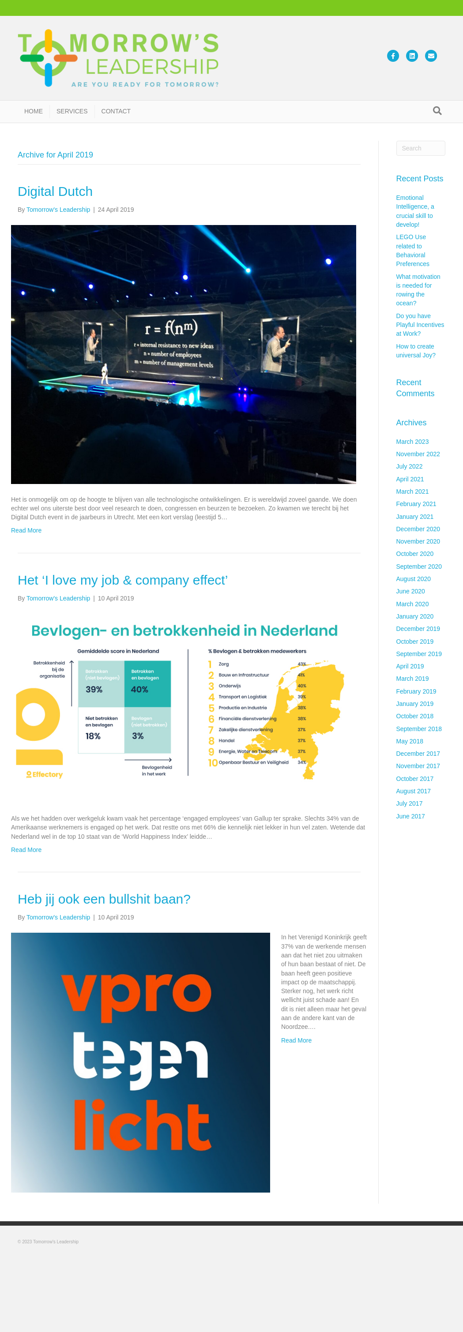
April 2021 (410, 479)
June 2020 (410, 591)
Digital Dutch (55, 191)
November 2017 (418, 765)
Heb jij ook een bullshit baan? (104, 899)
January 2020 (415, 616)
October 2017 (415, 778)
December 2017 (418, 753)
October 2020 (415, 553)
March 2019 (412, 678)
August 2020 (413, 578)
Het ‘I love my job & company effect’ (123, 580)
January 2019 (415, 703)
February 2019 (416, 691)
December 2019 (418, 628)
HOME (33, 111)
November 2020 (418, 541)
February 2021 (416, 503)
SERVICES (72, 111)
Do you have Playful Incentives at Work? (420, 325)
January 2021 (415, 516)
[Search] (437, 111)
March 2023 (412, 441)
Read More (26, 530)
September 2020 (419, 566)
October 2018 (415, 716)
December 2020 (418, 529)
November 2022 (418, 454)
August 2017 (413, 791)
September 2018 (419, 728)
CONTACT (116, 111)
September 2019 (419, 653)
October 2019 (415, 641)
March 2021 (412, 491)
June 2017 (410, 816)
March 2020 (412, 604)
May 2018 (409, 741)
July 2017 (409, 803)
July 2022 (409, 466)
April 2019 (410, 666)
